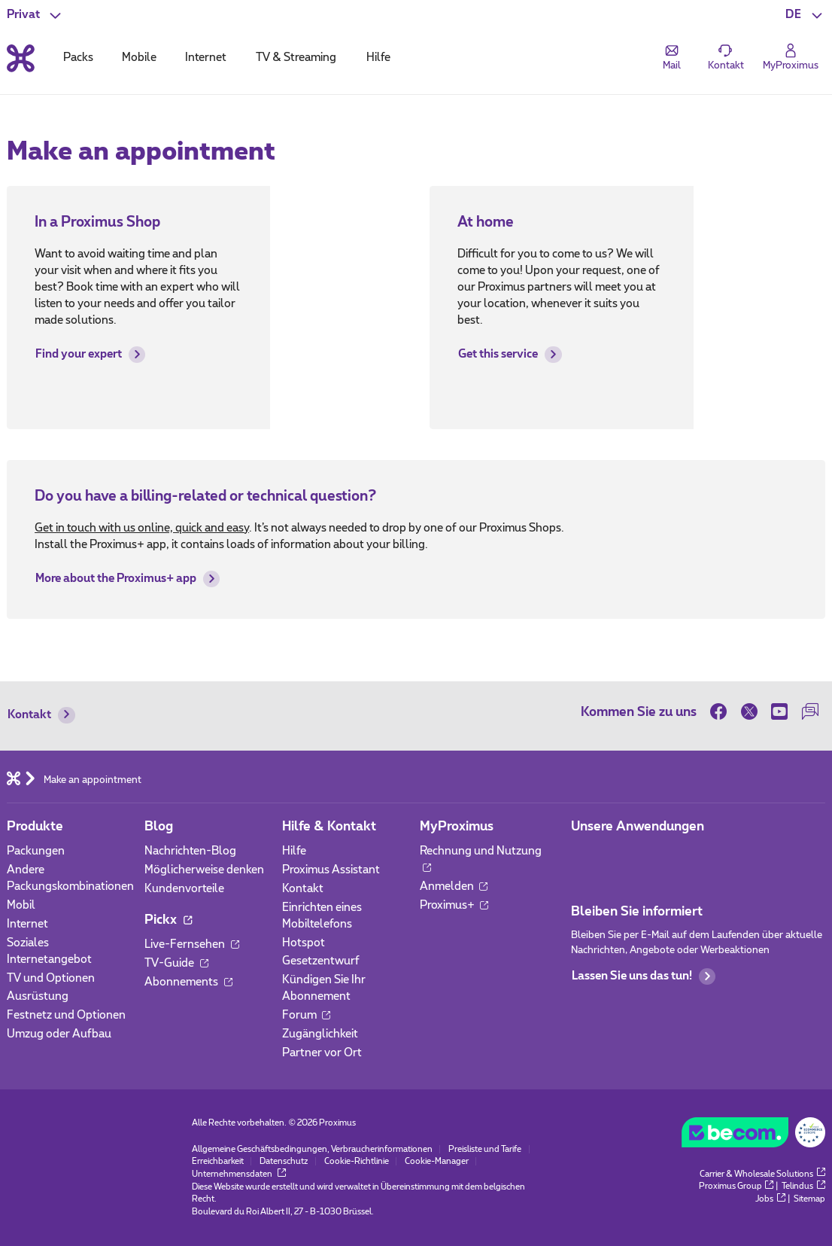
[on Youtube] (779, 711)
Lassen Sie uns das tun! (643, 976)
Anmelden (454, 886)
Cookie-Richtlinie (356, 1161)
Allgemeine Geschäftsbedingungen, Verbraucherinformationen (312, 1149)
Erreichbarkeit (218, 1161)
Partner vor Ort (322, 1053)
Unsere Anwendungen (637, 827)
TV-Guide (176, 963)
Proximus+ (454, 905)
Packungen (36, 851)
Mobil (21, 905)
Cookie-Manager (437, 1161)
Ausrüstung (37, 996)
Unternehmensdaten (239, 1174)
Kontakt (41, 715)
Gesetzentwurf (321, 961)
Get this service (509, 354)
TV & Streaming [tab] (296, 57)
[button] (804, 15)
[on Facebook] (721, 711)
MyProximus (456, 827)
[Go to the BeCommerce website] (753, 1135)
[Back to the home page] (21, 58)
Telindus (803, 1186)
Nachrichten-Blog (190, 851)
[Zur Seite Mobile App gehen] (583, 855)
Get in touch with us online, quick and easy (142, 528)
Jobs (770, 1199)
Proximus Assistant (331, 870)
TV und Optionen (51, 978)
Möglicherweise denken (204, 870)
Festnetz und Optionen (66, 1015)
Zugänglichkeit (320, 1034)
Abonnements (188, 982)
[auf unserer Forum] (809, 711)
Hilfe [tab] (378, 57)
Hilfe (294, 851)
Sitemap (809, 1199)
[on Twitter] (749, 711)
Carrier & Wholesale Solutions (762, 1174)
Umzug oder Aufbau (59, 1034)
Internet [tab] (205, 57)
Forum (306, 1015)
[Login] (791, 57)
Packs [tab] (78, 57)
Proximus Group (736, 1186)
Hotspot (303, 943)
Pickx (168, 920)
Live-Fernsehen (191, 944)
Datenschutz (284, 1161)
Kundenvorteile (184, 888)
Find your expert (90, 354)
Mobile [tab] (139, 57)
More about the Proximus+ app (127, 579)
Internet (27, 924)
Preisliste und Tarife (484, 1149)
